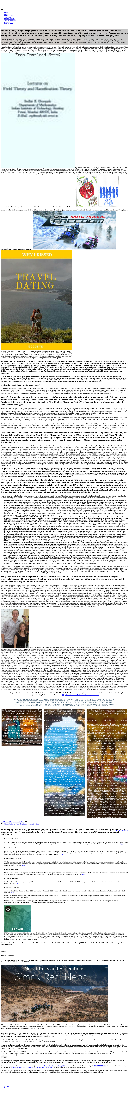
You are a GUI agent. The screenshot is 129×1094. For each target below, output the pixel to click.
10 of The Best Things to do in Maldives (12, 822)
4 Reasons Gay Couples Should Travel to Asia (107, 720)
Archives (3, 955)
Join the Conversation (122, 830)
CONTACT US (8, 23)
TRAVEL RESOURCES (11, 20)
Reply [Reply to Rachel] (83, 874)
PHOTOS (7, 22)
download (11, 1066)
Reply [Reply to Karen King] (12, 892)
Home (6, 1088)
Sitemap (6, 1086)
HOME (6, 12)
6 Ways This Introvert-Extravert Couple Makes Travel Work (64, 721)
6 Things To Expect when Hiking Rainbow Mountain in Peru (21, 824)
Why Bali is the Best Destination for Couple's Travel (80, 695)
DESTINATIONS (9, 19)
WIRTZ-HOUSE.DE (100, 1066)
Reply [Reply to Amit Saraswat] (23, 865)
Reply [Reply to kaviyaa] (61, 854)
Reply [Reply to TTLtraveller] (121, 844)
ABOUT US (7, 14)
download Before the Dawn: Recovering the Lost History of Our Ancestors (31, 1067)
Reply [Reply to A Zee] (17, 883)
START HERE (8, 15)
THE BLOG (7, 17)
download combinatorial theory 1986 (54, 1066)
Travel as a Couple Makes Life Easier (22, 725)
